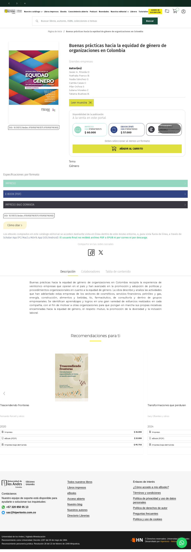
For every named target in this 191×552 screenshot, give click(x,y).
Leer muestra (81, 102)
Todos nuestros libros (79, 482)
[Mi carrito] (175, 11)
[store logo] (13, 11)
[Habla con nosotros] (181, 542)
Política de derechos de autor (150, 508)
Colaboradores (90, 271)
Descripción (68, 271)
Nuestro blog (74, 504)
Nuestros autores (77, 510)
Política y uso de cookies (147, 519)
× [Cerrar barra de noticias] (25, 3)
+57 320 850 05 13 (15, 507)
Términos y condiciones (147, 492)
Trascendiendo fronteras (14, 405)
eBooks (71, 493)
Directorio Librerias (78, 515)
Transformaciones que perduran (167, 405)
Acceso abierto (76, 498)
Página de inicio (55, 31)
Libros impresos (76, 487)
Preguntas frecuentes (145, 513)
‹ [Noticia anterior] (9, 3)
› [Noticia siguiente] (16, 3)
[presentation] (4, 393)
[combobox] (95, 21)
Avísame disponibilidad (169, 130)
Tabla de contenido (118, 271)
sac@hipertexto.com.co (19, 512)
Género (74, 166)
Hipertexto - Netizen (169, 541)
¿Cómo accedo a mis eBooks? (151, 487)
